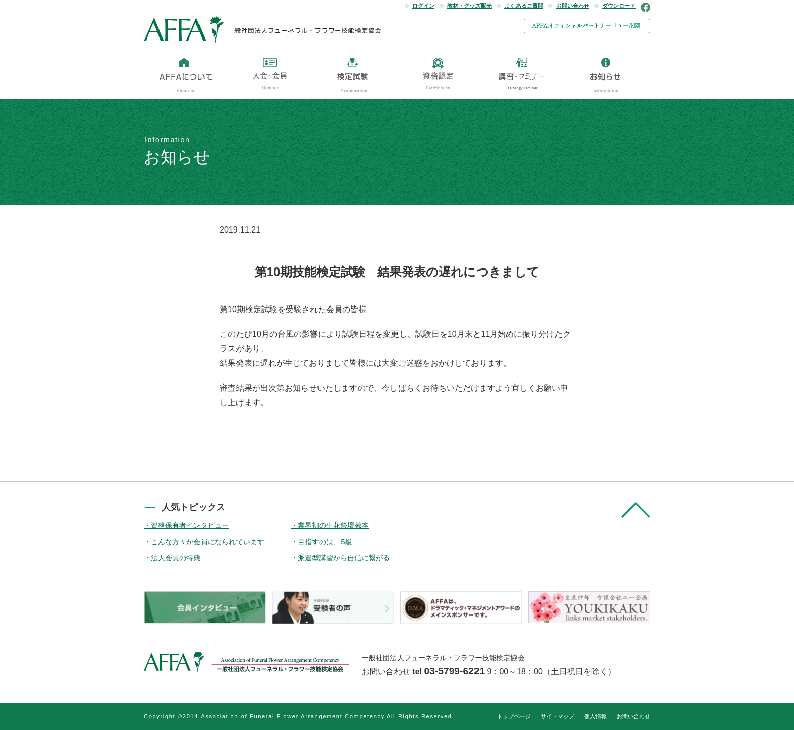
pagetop (635, 510)
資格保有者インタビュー (190, 525)
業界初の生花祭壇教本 (333, 525)
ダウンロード (619, 6)
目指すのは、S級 (325, 541)
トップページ (514, 716)
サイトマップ (557, 716)
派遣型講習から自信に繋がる (344, 558)
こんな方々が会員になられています (207, 541)
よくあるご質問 (523, 6)
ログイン (423, 6)
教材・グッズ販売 (469, 6)
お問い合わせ (572, 6)
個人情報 (595, 716)
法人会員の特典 (176, 558)
